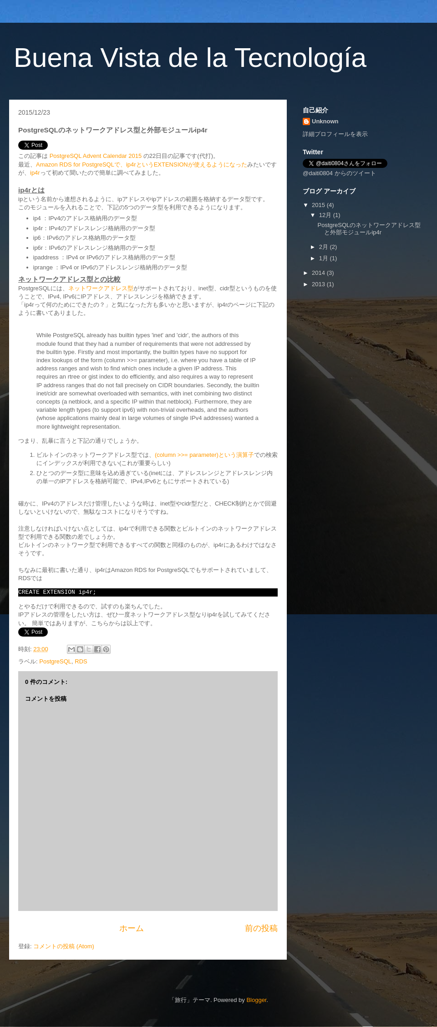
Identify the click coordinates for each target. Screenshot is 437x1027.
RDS (81, 661)
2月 (324, 246)
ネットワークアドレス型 (100, 288)
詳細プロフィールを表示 (335, 134)
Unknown (325, 121)
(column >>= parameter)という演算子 (204, 454)
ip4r (35, 172)
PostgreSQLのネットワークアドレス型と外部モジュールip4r (369, 229)
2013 (319, 284)
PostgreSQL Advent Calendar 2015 (96, 155)
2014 (319, 272)
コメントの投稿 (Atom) (63, 946)
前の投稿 (261, 928)
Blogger (256, 1000)
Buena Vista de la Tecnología (190, 57)
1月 (324, 258)
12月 (326, 215)
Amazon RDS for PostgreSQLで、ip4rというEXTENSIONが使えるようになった (141, 164)
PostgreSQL (55, 661)
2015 (319, 205)
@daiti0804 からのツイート (339, 173)
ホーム (131, 928)
